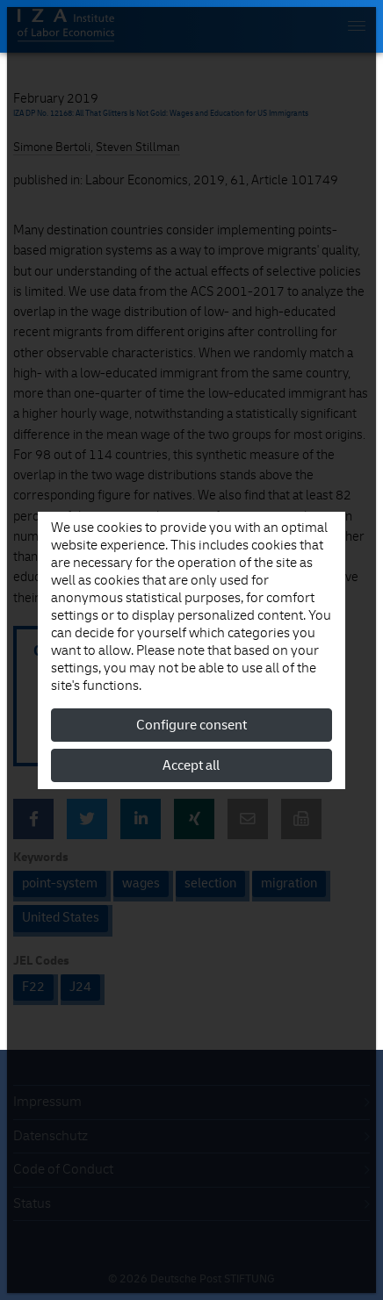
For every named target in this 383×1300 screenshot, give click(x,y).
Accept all (191, 765)
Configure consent (191, 725)
